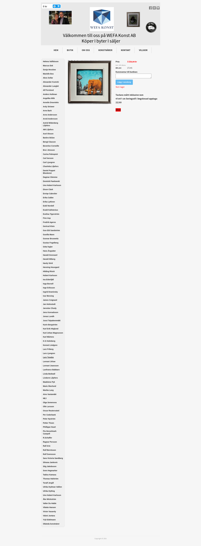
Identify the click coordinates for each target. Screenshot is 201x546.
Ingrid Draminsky (50, 292)
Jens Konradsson (50, 312)
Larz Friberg (48, 349)
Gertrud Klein (49, 226)
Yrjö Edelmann (49, 520)
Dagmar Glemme (50, 177)
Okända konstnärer (51, 524)
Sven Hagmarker (50, 471)
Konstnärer (105, 50)
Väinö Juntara (49, 516)
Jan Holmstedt (49, 304)
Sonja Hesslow (49, 70)
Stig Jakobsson (49, 466)
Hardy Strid (48, 263)
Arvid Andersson (50, 119)
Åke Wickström (49, 499)
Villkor (143, 50)
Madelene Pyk (49, 382)
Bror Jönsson (49, 150)
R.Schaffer (47, 438)
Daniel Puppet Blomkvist (49, 171)
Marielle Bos (48, 74)
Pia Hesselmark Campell (50, 432)
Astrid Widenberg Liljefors (50, 124)
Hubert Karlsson (50, 275)
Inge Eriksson (49, 288)
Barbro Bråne (49, 138)
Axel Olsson (48, 134)
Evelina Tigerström (51, 214)
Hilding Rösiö (49, 271)
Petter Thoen (48, 423)
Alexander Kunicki (51, 82)
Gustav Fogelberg (50, 243)
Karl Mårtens (48, 337)
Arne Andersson (50, 115)
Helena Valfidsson (51, 61)
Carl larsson (48, 158)
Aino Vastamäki (50, 394)
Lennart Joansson (51, 366)
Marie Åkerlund (49, 386)
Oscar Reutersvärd (51, 411)
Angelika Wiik (49, 98)
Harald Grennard (50, 255)
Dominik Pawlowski (51, 181)
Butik (70, 50)
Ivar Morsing (48, 296)
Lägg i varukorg (124, 83)
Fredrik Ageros (49, 222)
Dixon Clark (48, 189)
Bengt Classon (49, 142)
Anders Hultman (50, 94)
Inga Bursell (48, 284)
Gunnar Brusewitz (51, 239)
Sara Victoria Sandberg (53, 458)
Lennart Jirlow (49, 361)
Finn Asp (47, 218)
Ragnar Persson (50, 442)
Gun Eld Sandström (51, 230)
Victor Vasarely (49, 511)
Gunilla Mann (48, 235)
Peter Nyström (49, 419)
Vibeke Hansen (49, 507)
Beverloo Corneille (51, 146)
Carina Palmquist (50, 154)
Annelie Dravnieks (51, 102)
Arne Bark (47, 111)
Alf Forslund (48, 90)
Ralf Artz (46, 446)
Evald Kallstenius (50, 210)
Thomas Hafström (50, 479)
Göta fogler (48, 247)
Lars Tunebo (48, 357)
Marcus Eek (48, 66)
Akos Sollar (48, 78)
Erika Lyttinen (49, 202)
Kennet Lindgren (50, 345)
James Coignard (50, 300)
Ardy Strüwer (48, 107)
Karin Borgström (50, 325)
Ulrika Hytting (49, 491)
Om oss (86, 50)
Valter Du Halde (49, 503)
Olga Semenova (50, 402)
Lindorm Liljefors (50, 378)
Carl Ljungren (49, 162)
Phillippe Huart (49, 427)
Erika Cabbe (48, 198)
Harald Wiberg (49, 259)
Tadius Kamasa (49, 475)
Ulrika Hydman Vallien (52, 487)
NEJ (45, 398)
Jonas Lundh (48, 316)
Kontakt (125, 50)
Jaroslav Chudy (50, 308)
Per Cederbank (49, 415)
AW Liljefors (48, 129)
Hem (56, 50)
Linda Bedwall (49, 374)
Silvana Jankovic (50, 462)
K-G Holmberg (49, 341)
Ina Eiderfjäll (48, 280)
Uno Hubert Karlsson (52, 185)
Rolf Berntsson (49, 450)
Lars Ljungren (49, 353)
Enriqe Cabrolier (50, 194)
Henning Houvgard (51, 267)
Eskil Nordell (48, 206)
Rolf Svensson (49, 454)
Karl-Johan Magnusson (53, 333)
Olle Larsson (48, 406)
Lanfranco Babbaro (51, 370)
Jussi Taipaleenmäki (52, 320)
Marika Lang (48, 390)
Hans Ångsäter (49, 251)
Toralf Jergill (48, 483)
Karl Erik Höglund (50, 329)
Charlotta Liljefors (51, 166)
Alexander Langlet (51, 86)
